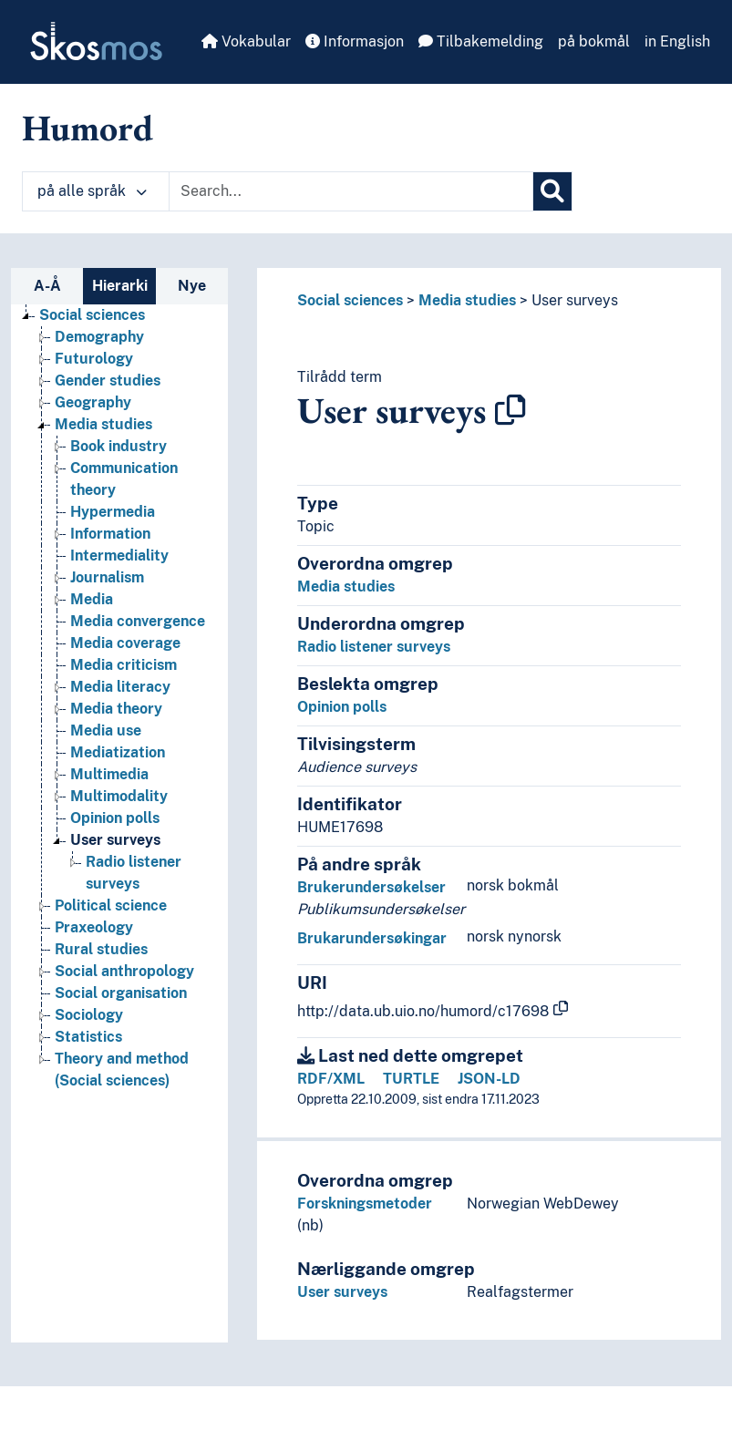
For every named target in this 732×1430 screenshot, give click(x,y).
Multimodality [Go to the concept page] (119, 796)
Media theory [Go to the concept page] (116, 708)
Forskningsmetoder (364, 1203)
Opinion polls (342, 706)
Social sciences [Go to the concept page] (92, 315)
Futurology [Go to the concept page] (94, 358)
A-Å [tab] (47, 285)
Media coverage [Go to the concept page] (125, 643)
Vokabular (246, 41)
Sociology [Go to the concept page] (89, 1015)
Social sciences (350, 300)
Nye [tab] (192, 285)
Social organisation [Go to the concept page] (121, 993)
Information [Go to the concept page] (110, 533)
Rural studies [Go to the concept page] (101, 949)
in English (677, 41)
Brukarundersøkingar (372, 938)
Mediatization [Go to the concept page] (117, 752)
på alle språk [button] (92, 191)
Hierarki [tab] (120, 285)
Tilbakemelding (480, 41)
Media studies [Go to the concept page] (103, 424)
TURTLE (411, 1078)
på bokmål (594, 41)
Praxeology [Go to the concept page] (94, 927)
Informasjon (354, 41)
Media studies (467, 300)
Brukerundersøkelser (371, 887)
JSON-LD (489, 1078)
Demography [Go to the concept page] (99, 336)
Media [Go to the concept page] (91, 599)
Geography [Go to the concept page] (93, 402)
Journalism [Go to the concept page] (107, 577)
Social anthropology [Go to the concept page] (124, 971)
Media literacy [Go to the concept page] (120, 686)
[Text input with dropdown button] (351, 191)
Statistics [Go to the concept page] (88, 1036)
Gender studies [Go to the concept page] (107, 380)
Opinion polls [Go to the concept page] (115, 818)
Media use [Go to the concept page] (105, 730)
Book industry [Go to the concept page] (118, 446)
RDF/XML (331, 1078)
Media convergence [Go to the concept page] (137, 621)
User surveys (574, 300)
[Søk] (552, 191)
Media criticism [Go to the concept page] (123, 665)
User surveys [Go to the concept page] (115, 840)
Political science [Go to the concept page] (111, 905)
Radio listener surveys (373, 646)
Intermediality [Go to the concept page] (119, 555)
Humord (87, 127)
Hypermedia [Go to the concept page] (112, 511)
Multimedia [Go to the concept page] (109, 774)
